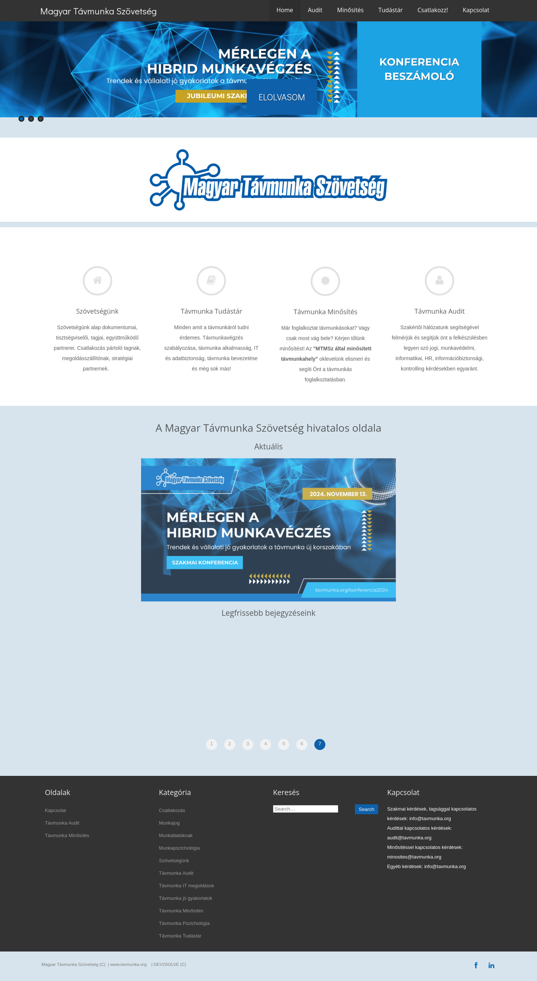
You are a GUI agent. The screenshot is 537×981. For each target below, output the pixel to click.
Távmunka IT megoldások (186, 885)
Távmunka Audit (62, 823)
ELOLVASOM (282, 97)
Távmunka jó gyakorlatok (185, 898)
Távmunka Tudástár (180, 936)
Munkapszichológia (179, 848)
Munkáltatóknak (175, 835)
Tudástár (391, 10)
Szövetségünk (174, 860)
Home (284, 10)
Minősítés (350, 10)
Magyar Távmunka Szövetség (98, 11)
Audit (315, 10)
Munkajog (169, 823)
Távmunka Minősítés (67, 835)
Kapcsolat (476, 10)
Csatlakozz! (433, 10)
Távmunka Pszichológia (184, 923)
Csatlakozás (172, 810)
